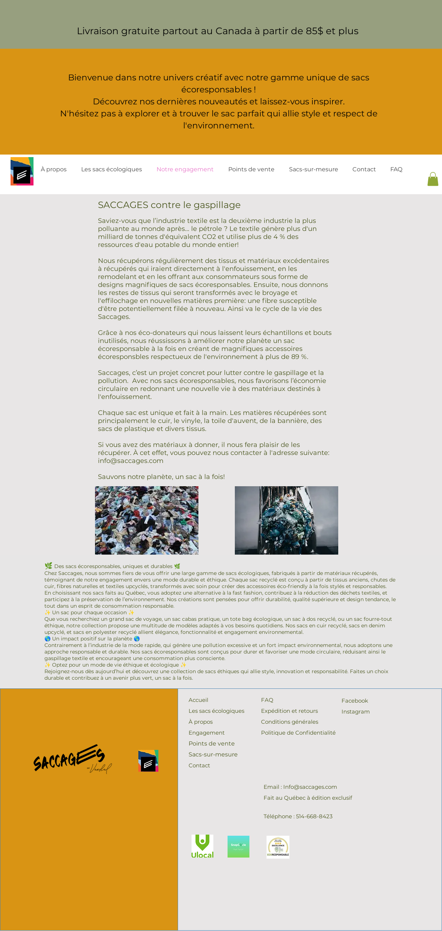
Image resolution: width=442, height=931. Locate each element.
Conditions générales (289, 721)
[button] (433, 179)
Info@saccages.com (310, 786)
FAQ (267, 699)
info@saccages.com (130, 461)
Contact (199, 765)
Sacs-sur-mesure (213, 754)
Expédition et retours (289, 710)
